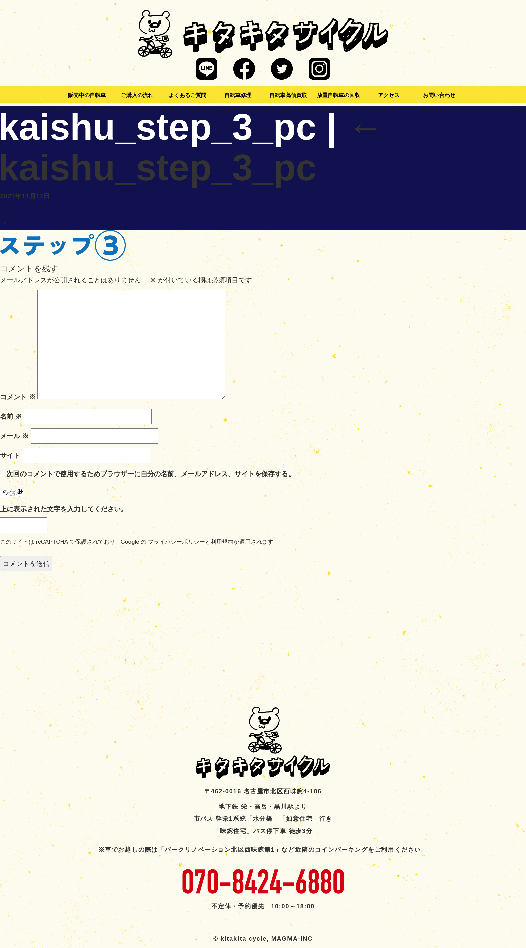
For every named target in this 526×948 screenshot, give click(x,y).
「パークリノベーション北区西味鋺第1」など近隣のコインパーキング (263, 849)
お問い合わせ (439, 95)
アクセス (389, 95)
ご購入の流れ (137, 95)
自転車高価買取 (288, 95)
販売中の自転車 (87, 95)
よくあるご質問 (187, 95)
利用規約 (222, 542)
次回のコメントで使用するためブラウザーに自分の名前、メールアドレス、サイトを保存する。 (150, 474)
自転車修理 (237, 95)
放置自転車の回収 (338, 95)
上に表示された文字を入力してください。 (63, 509)
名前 (11, 416)
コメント (18, 397)
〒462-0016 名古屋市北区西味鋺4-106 (263, 791)
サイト (10, 455)
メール (14, 436)
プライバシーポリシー (176, 542)
